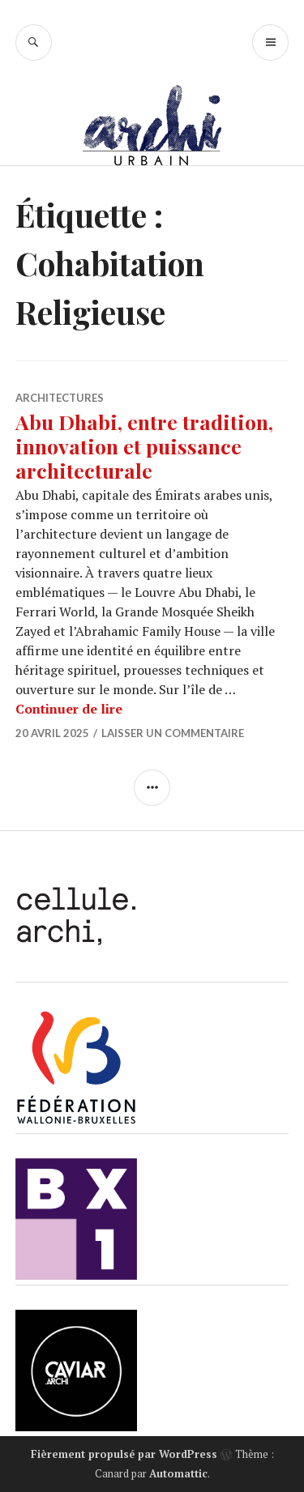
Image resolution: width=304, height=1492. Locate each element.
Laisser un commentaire (172, 733)
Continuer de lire (68, 709)
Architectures (59, 397)
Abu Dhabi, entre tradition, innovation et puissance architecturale (144, 446)
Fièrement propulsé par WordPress (124, 1454)
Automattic (178, 1473)
